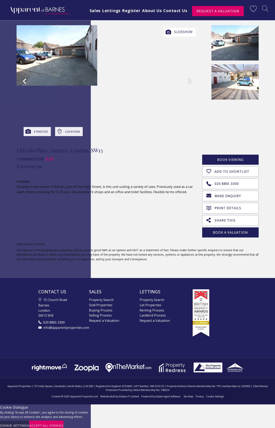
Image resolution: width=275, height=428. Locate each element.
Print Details (223, 206)
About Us (172, 18)
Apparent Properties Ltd (84, 394)
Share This (220, 217)
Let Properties (150, 302)
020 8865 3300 (222, 182)
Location (72, 131)
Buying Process (100, 307)
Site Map (188, 394)
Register (149, 18)
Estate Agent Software (168, 394)
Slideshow (183, 32)
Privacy (200, 394)
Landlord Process (153, 312)
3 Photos (41, 131)
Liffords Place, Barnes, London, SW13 (60, 150)
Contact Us (197, 18)
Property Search (101, 297)
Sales (108, 18)
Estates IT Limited (129, 394)
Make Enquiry (223, 194)
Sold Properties (100, 302)
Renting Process (152, 307)
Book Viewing (230, 159)
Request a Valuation (218, 11)
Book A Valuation (230, 230)
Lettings (126, 18)
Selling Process (100, 312)
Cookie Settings (215, 394)
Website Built (107, 394)
